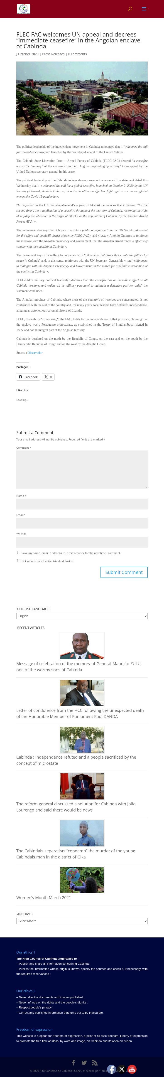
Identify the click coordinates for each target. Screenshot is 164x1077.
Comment (23, 448)
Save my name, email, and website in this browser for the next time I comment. (71, 553)
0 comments (77, 54)
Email (21, 515)
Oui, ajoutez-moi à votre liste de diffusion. (45, 561)
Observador (35, 352)
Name (21, 496)
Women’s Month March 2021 (43, 897)
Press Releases (53, 54)
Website (21, 534)
